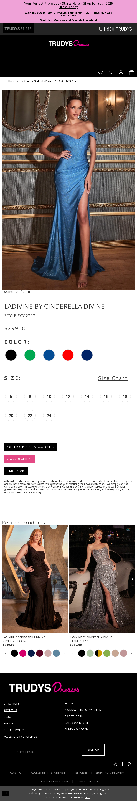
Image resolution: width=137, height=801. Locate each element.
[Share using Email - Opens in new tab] (29, 291)
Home (11, 81)
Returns (81, 772)
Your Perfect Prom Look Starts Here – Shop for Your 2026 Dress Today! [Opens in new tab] (68, 5)
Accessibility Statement (21, 736)
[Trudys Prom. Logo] (68, 43)
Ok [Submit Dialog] (5, 793)
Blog (7, 717)
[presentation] (35, 579)
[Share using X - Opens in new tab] (22, 291)
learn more (69, 15)
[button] (4, 72)
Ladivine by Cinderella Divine (36, 81)
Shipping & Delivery (110, 772)
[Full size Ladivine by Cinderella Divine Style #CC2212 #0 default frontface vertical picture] (68, 190)
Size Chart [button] (113, 378)
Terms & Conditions (53, 781)
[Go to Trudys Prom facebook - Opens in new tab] (124, 764)
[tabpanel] (68, 190)
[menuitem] (131, 72)
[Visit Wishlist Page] (100, 72)
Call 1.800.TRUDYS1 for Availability (30, 447)
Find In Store (16, 471)
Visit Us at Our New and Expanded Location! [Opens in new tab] (68, 20)
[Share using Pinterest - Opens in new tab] (17, 291)
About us (10, 710)
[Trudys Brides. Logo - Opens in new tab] (18, 28)
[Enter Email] (46, 751)
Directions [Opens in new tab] (12, 703)
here (87, 797)
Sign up (93, 750)
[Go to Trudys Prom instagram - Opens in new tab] (117, 764)
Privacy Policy (87, 781)
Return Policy (14, 730)
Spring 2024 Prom (68, 81)
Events (9, 723)
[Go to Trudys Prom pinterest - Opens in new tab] (131, 764)
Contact (16, 772)
